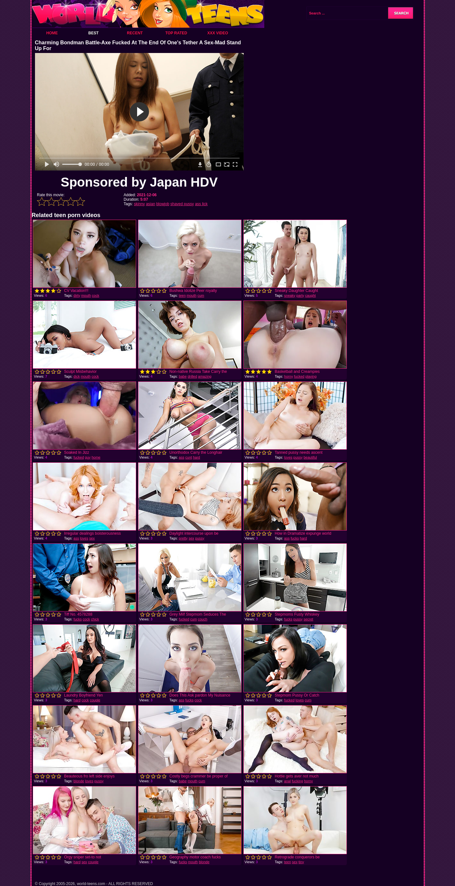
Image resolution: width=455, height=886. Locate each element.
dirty (77, 295)
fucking (297, 781)
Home (52, 33)
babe (183, 376)
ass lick (201, 204)
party (300, 295)
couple (95, 700)
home (96, 457)
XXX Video (217, 33)
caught (310, 295)
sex (92, 538)
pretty (183, 538)
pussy (298, 457)
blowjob (162, 204)
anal (287, 781)
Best (93, 33)
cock (95, 295)
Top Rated (176, 33)
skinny (139, 204)
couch (202, 619)
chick (95, 619)
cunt (188, 457)
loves (288, 457)
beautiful (310, 457)
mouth (86, 295)
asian (150, 204)
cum (200, 295)
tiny (301, 862)
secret (308, 619)
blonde (79, 781)
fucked (299, 376)
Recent (135, 33)
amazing (205, 376)
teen (182, 295)
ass (181, 457)
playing (311, 376)
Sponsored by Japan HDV (139, 182)
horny (288, 376)
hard (196, 457)
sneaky (289, 295)
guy (88, 457)
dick (77, 376)
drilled (192, 376)
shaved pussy (182, 204)
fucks (295, 538)
